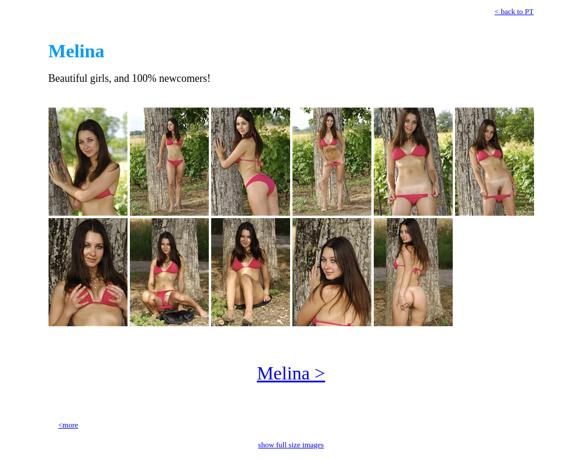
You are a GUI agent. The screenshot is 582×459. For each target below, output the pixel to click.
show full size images (290, 444)
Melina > (291, 373)
